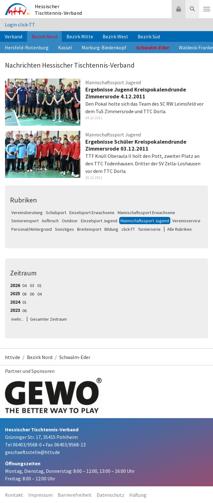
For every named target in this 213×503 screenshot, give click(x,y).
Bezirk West (115, 36)
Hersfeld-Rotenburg (27, 47)
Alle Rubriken (179, 229)
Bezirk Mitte (80, 36)
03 (32, 285)
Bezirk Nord (44, 36)
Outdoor (70, 221)
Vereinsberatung (27, 212)
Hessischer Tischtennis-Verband (58, 9)
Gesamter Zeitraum (48, 319)
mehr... (17, 319)
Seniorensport (25, 221)
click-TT (128, 229)
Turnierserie (149, 229)
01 (39, 285)
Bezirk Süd (149, 36)
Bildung (111, 229)
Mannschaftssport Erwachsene (146, 212)
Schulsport (56, 212)
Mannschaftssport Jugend (144, 221)
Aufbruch (50, 221)
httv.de (12, 357)
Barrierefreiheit (75, 495)
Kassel (65, 47)
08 (24, 294)
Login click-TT (20, 24)
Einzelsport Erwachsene (91, 212)
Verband (13, 36)
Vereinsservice (186, 221)
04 (24, 285)
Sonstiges (64, 229)
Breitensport (89, 229)
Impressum (40, 495)
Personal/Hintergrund (31, 229)
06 (32, 294)
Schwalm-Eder (152, 47)
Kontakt (14, 495)
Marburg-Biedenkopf (104, 47)
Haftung (137, 495)
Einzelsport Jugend (99, 221)
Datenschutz (110, 495)
